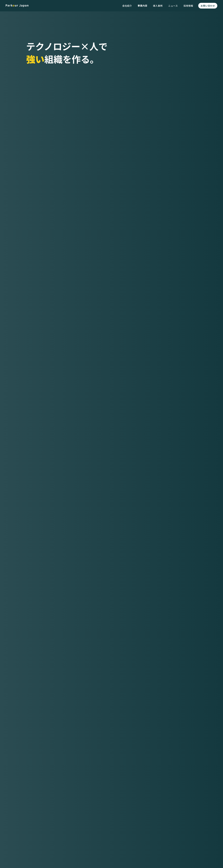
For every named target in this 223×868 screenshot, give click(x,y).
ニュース (173, 5)
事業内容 (142, 5)
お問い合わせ (208, 5)
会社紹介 (127, 5)
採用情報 (188, 5)
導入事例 (158, 5)
